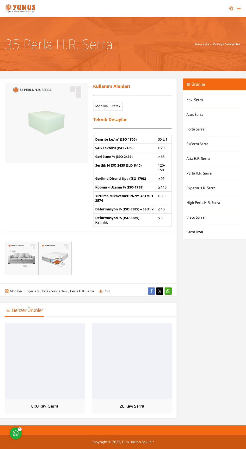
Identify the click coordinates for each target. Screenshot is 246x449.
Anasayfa (202, 44)
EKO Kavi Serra (44, 406)
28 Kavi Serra (132, 406)
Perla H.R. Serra (82, 291)
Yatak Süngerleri (54, 291)
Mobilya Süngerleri (226, 44)
